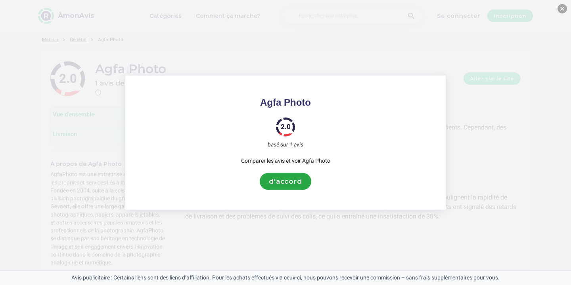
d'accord (285, 181)
